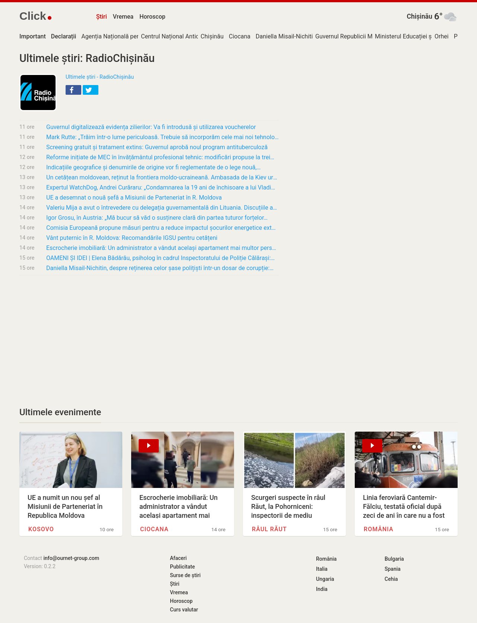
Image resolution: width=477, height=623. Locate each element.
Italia (322, 569)
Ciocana (239, 36)
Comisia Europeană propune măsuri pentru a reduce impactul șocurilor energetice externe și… (162, 227)
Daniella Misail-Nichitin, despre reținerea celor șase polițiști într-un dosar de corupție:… (160, 268)
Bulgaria (394, 559)
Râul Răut (269, 529)
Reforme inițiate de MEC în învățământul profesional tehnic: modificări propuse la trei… (160, 157)
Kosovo (41, 529)
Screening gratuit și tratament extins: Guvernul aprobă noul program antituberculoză (157, 147)
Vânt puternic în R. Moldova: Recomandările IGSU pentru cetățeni (131, 237)
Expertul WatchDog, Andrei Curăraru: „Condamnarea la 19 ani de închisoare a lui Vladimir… (162, 187)
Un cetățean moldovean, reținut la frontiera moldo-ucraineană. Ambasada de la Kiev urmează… (162, 177)
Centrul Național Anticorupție (179, 36)
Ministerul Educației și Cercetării (417, 36)
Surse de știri (185, 575)
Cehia (391, 579)
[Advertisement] (149, 336)
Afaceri (178, 558)
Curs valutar (184, 610)
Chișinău (419, 16)
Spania (393, 569)
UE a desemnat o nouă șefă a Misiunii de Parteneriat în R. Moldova (134, 197)
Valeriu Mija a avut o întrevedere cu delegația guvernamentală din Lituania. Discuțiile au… (162, 207)
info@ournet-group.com (71, 558)
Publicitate (182, 567)
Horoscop (152, 16)
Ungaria (325, 579)
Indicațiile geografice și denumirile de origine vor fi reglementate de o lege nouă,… (153, 167)
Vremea (123, 16)
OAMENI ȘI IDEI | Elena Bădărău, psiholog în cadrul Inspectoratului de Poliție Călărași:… (160, 258)
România (379, 529)
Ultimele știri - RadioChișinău (100, 77)
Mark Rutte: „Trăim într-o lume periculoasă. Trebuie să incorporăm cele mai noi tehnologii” (162, 137)
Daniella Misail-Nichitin (286, 36)
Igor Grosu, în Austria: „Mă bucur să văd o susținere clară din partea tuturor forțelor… (157, 217)
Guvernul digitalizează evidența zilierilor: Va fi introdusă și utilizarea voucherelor (151, 127)
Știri (101, 16)
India (322, 589)
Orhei (442, 36)
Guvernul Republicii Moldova (352, 36)
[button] (73, 90)
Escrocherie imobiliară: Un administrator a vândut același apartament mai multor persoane (162, 247)
